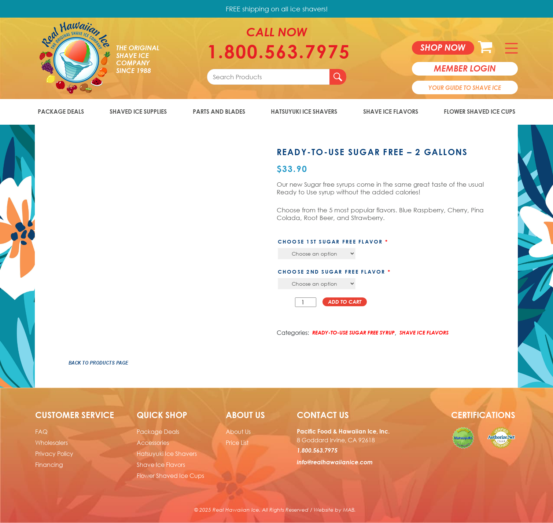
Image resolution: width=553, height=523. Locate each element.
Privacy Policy (54, 453)
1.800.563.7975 (276, 51)
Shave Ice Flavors (390, 111)
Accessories (153, 442)
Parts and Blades (219, 111)
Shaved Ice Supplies (138, 111)
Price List (237, 442)
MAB (348, 509)
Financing (49, 464)
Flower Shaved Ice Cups (479, 111)
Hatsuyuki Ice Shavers (304, 111)
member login (465, 68)
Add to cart (344, 302)
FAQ (41, 431)
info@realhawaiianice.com (335, 462)
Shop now (442, 47)
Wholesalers (51, 442)
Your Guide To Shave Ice (464, 87)
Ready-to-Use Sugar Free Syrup (353, 332)
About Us (238, 431)
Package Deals (61, 111)
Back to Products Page (99, 363)
